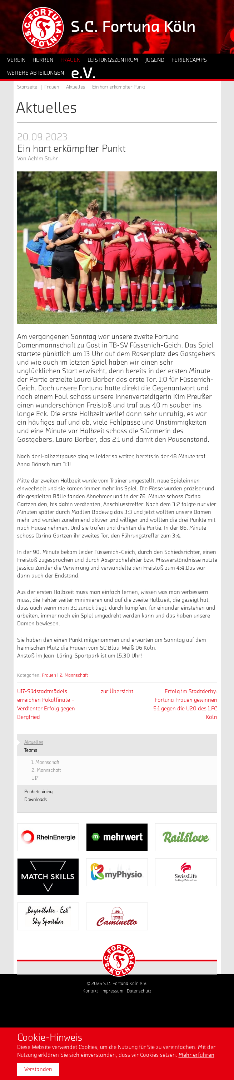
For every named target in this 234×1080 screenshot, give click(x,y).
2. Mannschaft (74, 675)
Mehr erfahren (196, 1055)
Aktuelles (75, 87)
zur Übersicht (117, 691)
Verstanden (38, 1069)
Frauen (49, 675)
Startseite (27, 87)
